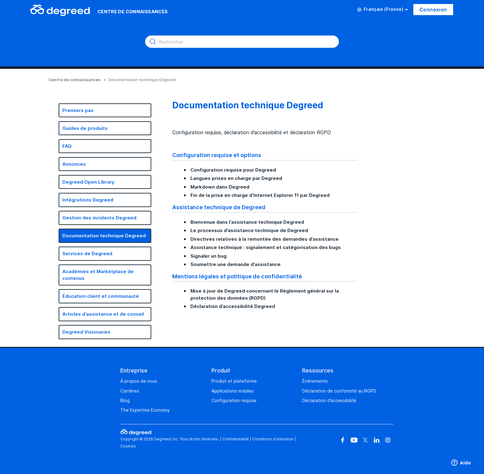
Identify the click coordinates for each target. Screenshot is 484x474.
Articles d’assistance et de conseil (103, 314)
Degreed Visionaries (86, 332)
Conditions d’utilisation (273, 439)
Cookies (128, 446)
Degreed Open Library (88, 182)
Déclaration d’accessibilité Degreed (232, 306)
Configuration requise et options (216, 155)
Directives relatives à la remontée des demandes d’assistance (264, 239)
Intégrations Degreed (87, 200)
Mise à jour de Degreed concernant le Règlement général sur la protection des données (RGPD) (264, 294)
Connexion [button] (433, 9)
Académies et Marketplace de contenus (98, 274)
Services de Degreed (87, 253)
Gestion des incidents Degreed (99, 217)
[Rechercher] (242, 41)
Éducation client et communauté (100, 296)
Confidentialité (235, 439)
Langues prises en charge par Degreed (236, 178)
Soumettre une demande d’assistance (235, 264)
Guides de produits (85, 128)
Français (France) (382, 9)
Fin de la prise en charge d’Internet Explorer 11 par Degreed (260, 195)
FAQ (67, 146)
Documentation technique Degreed (104, 235)
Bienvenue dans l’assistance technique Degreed (247, 222)
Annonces (74, 164)
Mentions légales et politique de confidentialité (237, 276)
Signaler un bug (208, 256)
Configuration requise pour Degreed (233, 170)
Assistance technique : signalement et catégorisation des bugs (265, 247)
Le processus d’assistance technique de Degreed (249, 230)
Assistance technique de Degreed (218, 207)
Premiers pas (78, 110)
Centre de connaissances (74, 79)
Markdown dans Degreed (219, 187)
